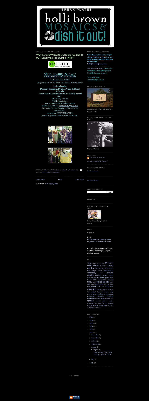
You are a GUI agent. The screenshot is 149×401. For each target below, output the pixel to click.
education (102, 280)
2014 (91, 320)
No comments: (73, 170)
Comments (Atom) (51, 184)
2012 (91, 326)
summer (98, 301)
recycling (91, 296)
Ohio (88, 292)
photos (97, 294)
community (91, 273)
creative (90, 275)
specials (90, 301)
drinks (48, 172)
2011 (91, 329)
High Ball (106, 284)
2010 (91, 332)
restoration (101, 296)
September (95, 344)
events (110, 280)
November (95, 338)
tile (103, 303)
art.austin (110, 265)
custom (105, 275)
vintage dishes (103, 305)
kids (98, 286)
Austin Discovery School (101, 268)
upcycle (89, 305)
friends (99, 282)
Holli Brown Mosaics (93, 171)
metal (111, 286)
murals (99, 289)
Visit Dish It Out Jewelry (95, 68)
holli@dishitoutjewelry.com (97, 64)
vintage (95, 305)
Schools (97, 298)
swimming (90, 303)
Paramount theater (102, 292)
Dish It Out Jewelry (97, 158)
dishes (107, 277)
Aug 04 (95, 350)
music (57, 172)
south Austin (109, 298)
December (95, 335)
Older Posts (80, 179)
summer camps (107, 301)
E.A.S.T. (89, 280)
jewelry (93, 286)
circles (100, 271)
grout (111, 282)
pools (105, 294)
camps (94, 271)
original (93, 292)
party (111, 292)
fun (53, 172)
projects (110, 294)
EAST (94, 280)
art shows (103, 265)
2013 (91, 323)
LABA (102, 286)
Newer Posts (40, 179)
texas (100, 303)
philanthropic (91, 294)
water (98, 307)
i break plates (75, 9)
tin (106, 303)
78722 (94, 263)
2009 (91, 363)
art (43, 172)
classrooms (108, 271)
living (107, 286)
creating (110, 273)
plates (101, 294)
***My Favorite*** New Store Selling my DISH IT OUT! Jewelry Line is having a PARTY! (59, 56)
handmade (98, 284)
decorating (95, 277)
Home (60, 179)
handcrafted (90, 284)
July (93, 359)
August (94, 347)
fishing (94, 282)
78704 (89, 263)
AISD (102, 263)
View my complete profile (97, 161)
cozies (101, 273)
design (101, 277)
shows (103, 298)
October (94, 341)
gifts (107, 282)
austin (90, 268)
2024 (91, 317)
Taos (96, 303)
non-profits (110, 289)
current (98, 275)
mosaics (91, 289)
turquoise (110, 303)
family (89, 282)
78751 (98, 263)
